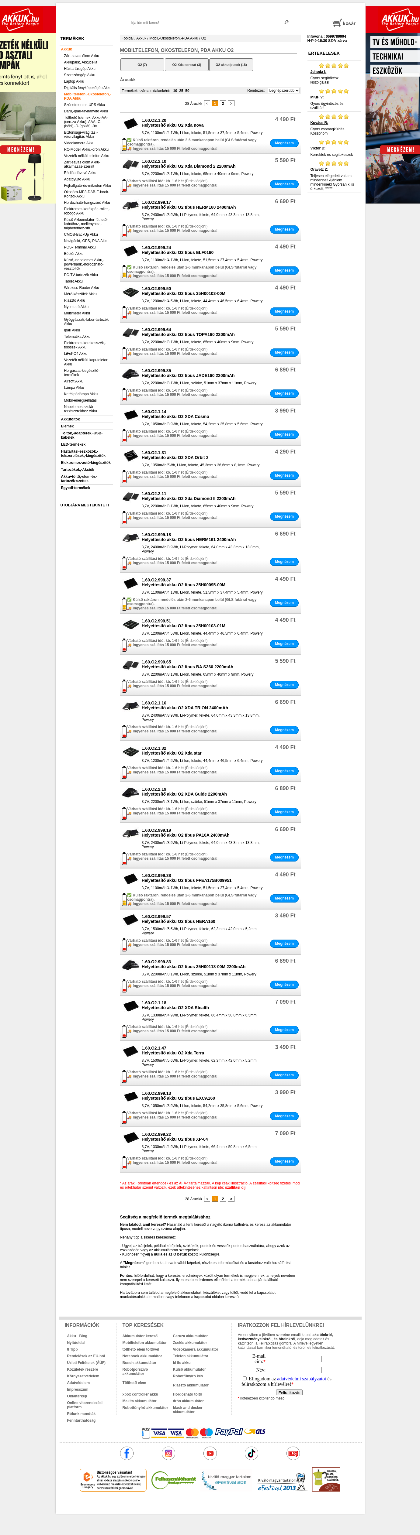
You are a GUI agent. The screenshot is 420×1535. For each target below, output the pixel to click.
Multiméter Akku (77, 313)
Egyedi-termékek (75, 488)
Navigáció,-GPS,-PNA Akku (86, 241)
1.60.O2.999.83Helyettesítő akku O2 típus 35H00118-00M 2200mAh (194, 964)
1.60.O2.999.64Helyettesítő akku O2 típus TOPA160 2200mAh (188, 332)
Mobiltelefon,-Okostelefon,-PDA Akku (87, 96)
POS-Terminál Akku (80, 247)
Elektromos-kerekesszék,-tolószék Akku (85, 345)
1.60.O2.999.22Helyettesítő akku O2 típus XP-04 (175, 1137)
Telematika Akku (77, 336)
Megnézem (284, 143)
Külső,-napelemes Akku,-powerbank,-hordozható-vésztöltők (84, 264)
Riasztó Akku (74, 300)
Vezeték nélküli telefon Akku (86, 156)
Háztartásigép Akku (79, 69)
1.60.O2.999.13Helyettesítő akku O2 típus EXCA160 (178, 1096)
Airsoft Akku (73, 381)
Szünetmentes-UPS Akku (84, 105)
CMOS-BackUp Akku (81, 234)
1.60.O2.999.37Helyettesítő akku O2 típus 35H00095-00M (183, 582)
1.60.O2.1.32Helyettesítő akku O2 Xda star (172, 751)
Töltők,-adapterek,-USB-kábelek (82, 435)
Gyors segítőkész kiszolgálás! (334, 73)
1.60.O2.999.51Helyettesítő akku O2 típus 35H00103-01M (183, 623)
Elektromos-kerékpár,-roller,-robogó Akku (87, 211)
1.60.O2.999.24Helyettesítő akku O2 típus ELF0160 (178, 250)
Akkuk (66, 49)
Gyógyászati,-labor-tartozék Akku (86, 321)
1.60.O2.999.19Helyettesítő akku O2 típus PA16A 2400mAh (186, 833)
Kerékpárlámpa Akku (81, 394)
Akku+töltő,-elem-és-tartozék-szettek (79, 479)
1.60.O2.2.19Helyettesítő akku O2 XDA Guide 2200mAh (184, 792)
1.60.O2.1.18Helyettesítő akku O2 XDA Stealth (175, 1005)
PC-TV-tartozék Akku (81, 275)
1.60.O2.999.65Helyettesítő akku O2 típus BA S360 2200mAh (187, 664)
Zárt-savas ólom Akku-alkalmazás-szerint (82, 164)
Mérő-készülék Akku (80, 294)
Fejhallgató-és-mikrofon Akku (87, 185)
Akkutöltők (70, 419)
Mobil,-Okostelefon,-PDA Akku (173, 38)
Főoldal (128, 38)
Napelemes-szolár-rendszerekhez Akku (80, 409)
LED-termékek (73, 444)
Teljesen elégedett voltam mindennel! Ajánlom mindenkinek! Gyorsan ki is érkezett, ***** (334, 175)
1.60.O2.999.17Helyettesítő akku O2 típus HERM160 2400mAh (189, 205)
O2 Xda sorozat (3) (186, 65)
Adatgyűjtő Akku (77, 179)
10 (175, 91)
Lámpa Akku (74, 387)
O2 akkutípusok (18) (231, 65)
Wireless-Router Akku (81, 288)
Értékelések (324, 53)
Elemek (67, 426)
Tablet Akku (73, 281)
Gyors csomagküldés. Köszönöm (334, 124)
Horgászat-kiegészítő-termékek (82, 372)
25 (181, 91)
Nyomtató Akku (76, 307)
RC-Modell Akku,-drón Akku (86, 149)
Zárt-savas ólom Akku (81, 56)
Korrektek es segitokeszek (334, 148)
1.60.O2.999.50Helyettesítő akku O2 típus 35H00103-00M (183, 291)
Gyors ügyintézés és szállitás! (334, 99)
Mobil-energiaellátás (80, 400)
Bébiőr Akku (74, 254)
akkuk (177, 1504)
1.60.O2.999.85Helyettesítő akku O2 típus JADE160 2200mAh (188, 373)
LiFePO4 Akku (76, 353)
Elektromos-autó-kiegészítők (86, 463)
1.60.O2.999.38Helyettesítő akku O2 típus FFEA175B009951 (187, 878)
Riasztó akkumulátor (191, 1385)
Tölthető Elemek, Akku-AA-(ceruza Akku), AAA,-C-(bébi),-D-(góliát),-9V (86, 121)
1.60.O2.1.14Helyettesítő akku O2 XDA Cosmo (175, 414)
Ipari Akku (72, 330)
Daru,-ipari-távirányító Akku (86, 111)
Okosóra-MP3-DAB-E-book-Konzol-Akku (86, 194)
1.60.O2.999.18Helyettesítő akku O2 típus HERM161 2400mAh (189, 537)
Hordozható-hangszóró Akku (87, 202)
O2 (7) (142, 65)
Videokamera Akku (79, 143)
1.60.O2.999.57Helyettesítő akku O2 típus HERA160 (178, 919)
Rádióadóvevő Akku (80, 173)
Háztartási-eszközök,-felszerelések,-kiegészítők (83, 453)
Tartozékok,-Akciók (77, 470)
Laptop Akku (74, 81)
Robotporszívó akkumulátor (135, 1371)
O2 (203, 38)
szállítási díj (235, 1187)
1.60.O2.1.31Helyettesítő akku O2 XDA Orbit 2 (175, 455)
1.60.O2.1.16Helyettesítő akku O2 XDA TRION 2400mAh (185, 705)
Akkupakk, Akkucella (80, 62)
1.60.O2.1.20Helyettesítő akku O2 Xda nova (173, 123)
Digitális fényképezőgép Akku (88, 88)
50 (187, 91)
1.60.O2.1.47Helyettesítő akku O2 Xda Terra (173, 1050)
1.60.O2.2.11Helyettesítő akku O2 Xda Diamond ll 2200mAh (189, 496)
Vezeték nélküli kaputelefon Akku (86, 362)
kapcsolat (202, 1297)
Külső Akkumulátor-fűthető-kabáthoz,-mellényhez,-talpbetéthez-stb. (86, 224)
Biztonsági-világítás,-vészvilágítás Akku (81, 134)
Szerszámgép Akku (79, 75)
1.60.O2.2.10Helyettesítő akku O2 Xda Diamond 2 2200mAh (189, 164)
